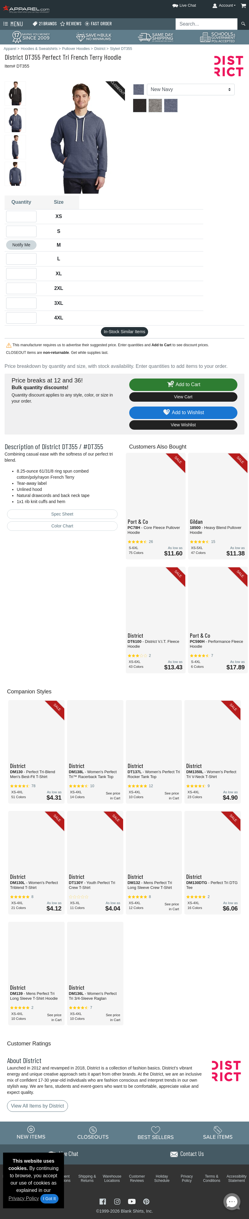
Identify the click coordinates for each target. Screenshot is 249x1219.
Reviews (70, 23)
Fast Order (98, 23)
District (14, 56)
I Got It (49, 1198)
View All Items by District (37, 1105)
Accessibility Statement (237, 1178)
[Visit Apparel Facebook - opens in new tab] (103, 1200)
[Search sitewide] (207, 24)
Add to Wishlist (183, 413)
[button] (178, 4)
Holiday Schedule (161, 1178)
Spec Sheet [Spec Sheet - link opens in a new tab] (62, 514)
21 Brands (44, 23)
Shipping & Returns (87, 1178)
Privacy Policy (24, 1198)
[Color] (191, 89)
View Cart (183, 396)
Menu (12, 24)
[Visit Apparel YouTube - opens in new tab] (132, 1200)
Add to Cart (183, 385)
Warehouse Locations (112, 1178)
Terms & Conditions (211, 1178)
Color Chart (62, 525)
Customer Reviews (137, 1178)
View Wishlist (183, 424)
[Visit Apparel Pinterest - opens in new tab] (146, 1200)
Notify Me (21, 244)
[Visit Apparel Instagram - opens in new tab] (118, 1200)
